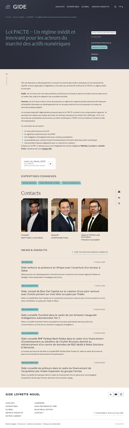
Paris (94, 59)
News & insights (100, 7)
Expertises (73, 7)
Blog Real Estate (43, 409)
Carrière (39, 403)
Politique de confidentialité (51, 424)
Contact (39, 413)
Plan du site (21, 424)
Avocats (59, 7)
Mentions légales (11, 424)
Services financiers (29, 183)
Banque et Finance (99, 47)
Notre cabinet (13, 416)
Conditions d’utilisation (34, 424)
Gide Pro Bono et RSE (45, 406)
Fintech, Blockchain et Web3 (49, 183)
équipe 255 (46, 149)
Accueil (8, 17)
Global (85, 7)
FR (121, 6)
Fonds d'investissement (71, 183)
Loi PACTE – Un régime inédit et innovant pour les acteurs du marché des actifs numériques (52, 17)
